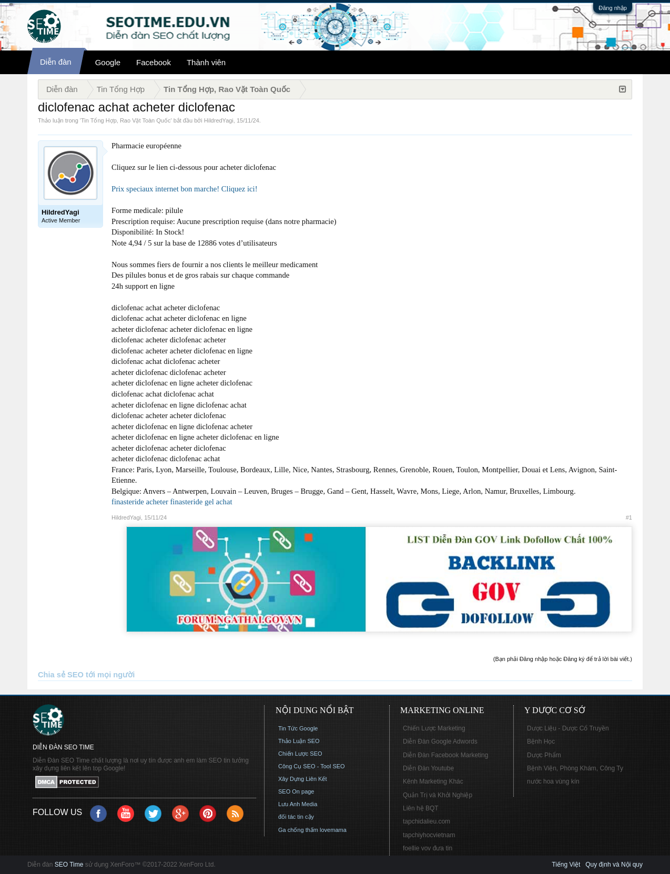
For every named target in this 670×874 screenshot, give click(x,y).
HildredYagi (219, 120)
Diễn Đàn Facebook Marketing (445, 755)
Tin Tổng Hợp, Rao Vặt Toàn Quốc (125, 120)
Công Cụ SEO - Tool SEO (311, 766)
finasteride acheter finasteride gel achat (171, 501)
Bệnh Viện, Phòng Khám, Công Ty (575, 768)
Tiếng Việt (566, 864)
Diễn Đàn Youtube (428, 768)
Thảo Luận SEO (299, 741)
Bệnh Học (541, 741)
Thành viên (206, 62)
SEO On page (296, 791)
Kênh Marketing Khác (433, 781)
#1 (629, 517)
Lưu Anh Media (297, 804)
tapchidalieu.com (426, 821)
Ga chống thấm (298, 830)
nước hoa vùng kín (553, 781)
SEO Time (69, 864)
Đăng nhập (612, 8)
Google (107, 62)
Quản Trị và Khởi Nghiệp (437, 795)
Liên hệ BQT (421, 808)
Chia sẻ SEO (61, 674)
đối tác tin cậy (296, 817)
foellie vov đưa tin (427, 848)
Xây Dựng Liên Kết (302, 779)
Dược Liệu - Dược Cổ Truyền (568, 728)
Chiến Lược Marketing (434, 728)
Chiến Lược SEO (300, 753)
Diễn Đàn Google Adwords (440, 741)
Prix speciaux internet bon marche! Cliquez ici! (184, 189)
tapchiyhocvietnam (429, 835)
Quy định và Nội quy (614, 864)
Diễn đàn (56, 61)
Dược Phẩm (544, 755)
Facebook (153, 62)
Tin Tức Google (298, 728)
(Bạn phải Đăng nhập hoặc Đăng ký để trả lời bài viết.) (562, 659)
